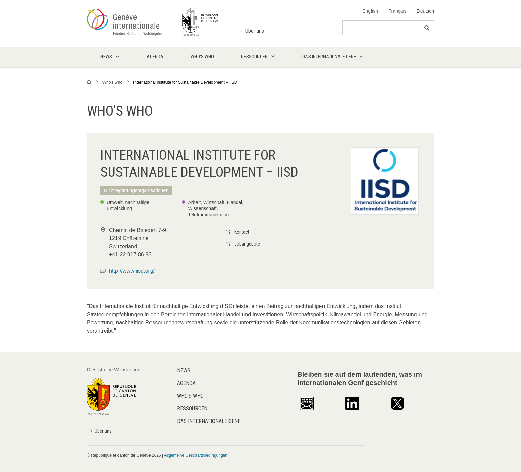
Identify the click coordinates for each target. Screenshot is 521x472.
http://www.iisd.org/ (132, 271)
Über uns (254, 31)
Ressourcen (192, 408)
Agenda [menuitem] (155, 57)
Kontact (241, 232)
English (370, 11)
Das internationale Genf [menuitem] (329, 57)
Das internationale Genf (208, 421)
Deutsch (425, 11)
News (183, 370)
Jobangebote (247, 244)
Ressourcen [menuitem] (254, 57)
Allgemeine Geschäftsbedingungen (195, 455)
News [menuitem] (106, 57)
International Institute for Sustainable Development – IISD (185, 82)
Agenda (186, 383)
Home (89, 82)
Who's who (112, 82)
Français (397, 11)
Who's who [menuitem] (202, 57)
